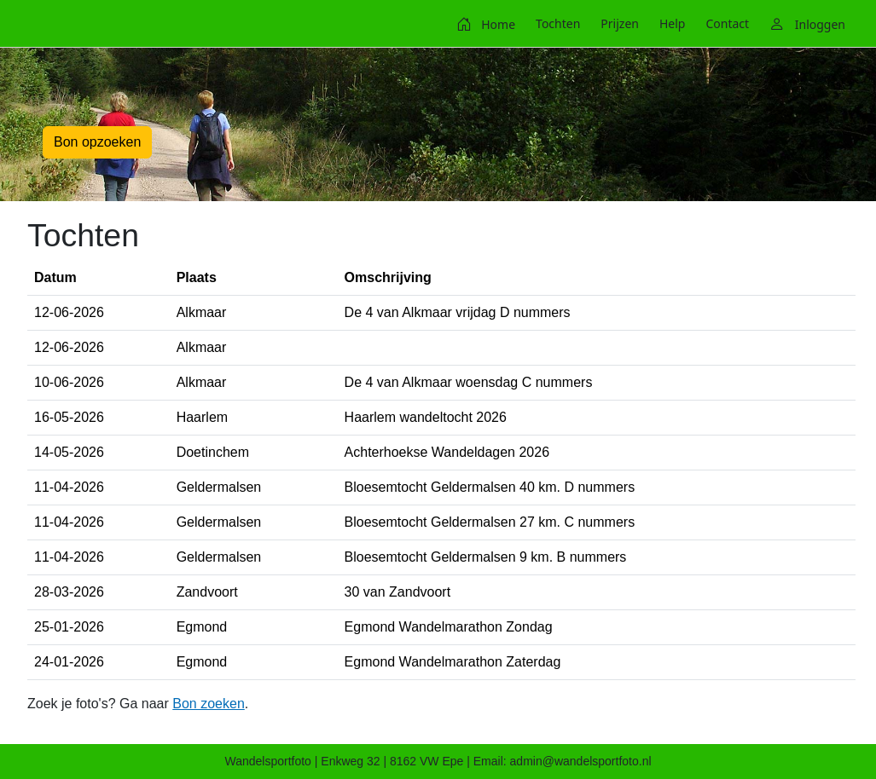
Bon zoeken (208, 703)
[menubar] (651, 24)
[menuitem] (485, 24)
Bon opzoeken (97, 142)
